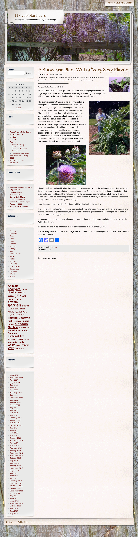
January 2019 (15, 403)
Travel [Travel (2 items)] (20, 339)
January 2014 (15, 451)
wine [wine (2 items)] (18, 345)
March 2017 (14, 415)
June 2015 (14, 430)
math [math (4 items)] (10, 321)
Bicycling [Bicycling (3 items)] (12, 292)
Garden (54, 247)
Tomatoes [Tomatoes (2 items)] (12, 339)
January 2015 (15, 438)
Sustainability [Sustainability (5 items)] (16, 336)
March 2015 (14, 435)
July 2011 (14, 496)
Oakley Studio (24, 522)
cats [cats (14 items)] (18, 295)
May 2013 (14, 461)
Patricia (47, 74)
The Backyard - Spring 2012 (19, 157)
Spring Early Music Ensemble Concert (17, 198)
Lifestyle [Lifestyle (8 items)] (24, 317)
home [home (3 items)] (22, 309)
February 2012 (16, 481)
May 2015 (14, 433)
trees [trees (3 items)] (26, 339)
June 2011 (14, 498)
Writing (13, 276)
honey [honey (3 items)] (11, 312)
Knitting (13, 246)
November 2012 (16, 468)
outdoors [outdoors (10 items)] (21, 324)
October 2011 (15, 488)
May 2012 (14, 478)
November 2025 (16, 378)
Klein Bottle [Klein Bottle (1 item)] (21, 315)
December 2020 (16, 398)
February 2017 (16, 418)
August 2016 (15, 423)
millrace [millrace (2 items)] (18, 321)
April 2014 (14, 443)
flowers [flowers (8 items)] (13, 301)
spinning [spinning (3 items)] (16, 330)
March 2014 (14, 445)
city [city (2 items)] (24, 296)
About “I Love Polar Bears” (120, 3)
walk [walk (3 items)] (21, 342)
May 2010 (14, 513)
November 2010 (16, 503)
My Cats (13, 137)
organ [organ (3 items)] (11, 324)
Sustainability (15, 266)
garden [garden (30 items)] (14, 305)
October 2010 (15, 506)
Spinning (13, 264)
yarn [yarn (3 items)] (18, 348)
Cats (12, 239)
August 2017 (15, 405)
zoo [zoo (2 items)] (22, 348)
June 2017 (14, 410)
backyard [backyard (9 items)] (14, 289)
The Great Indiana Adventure (17, 162)
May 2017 (14, 413)
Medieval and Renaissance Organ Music (21, 188)
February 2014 (16, 448)
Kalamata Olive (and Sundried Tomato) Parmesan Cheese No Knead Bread (20, 148)
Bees (12, 236)
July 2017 (14, 408)
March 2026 (14, 375)
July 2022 (14, 385)
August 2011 (15, 493)
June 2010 (14, 511)
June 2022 (14, 388)
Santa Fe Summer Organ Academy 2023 (20, 203)
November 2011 (16, 486)
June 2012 (14, 476)
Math (12, 251)
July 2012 (14, 473)
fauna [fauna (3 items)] (10, 299)
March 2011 (14, 501)
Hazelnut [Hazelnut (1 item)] (11, 309)
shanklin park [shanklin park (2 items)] (25, 327)
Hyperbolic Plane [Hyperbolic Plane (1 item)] (21, 312)
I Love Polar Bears (30, 16)
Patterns (13, 140)
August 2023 (15, 382)
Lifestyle (13, 249)
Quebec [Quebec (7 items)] (13, 327)
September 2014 (16, 440)
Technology (14, 269)
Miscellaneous (15, 254)
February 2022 (16, 393)
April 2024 (14, 380)
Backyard (13, 234)
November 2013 (16, 455)
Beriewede (10, 522)
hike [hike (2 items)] (17, 309)
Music (12, 256)
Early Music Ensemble (19, 206)
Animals (13, 231)
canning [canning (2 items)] (21, 292)
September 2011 (16, 491)
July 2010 (14, 508)
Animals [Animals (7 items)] (13, 286)
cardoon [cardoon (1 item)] (11, 296)
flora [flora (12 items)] (18, 298)
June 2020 (14, 400)
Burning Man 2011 (17, 134)
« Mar (18, 107)
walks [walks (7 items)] (11, 345)
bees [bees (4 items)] (24, 289)
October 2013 (15, 458)
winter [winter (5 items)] (25, 345)
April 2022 (14, 390)
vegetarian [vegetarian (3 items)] (13, 342)
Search (11, 70)
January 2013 (15, 466)
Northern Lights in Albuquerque (17, 193)
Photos (13, 261)
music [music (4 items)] (26, 321)
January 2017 (15, 420)
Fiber (12, 241)
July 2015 (14, 428)
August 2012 (15, 471)
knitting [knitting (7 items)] (13, 318)
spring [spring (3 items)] (25, 330)
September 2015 (16, 425)
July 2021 (14, 395)
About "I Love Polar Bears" (20, 132)
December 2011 (16, 483)
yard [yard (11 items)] (11, 348)
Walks (12, 274)
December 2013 (16, 453)
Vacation (13, 271)
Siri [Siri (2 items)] (9, 330)
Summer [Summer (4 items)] (12, 333)
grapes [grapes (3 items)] (25, 306)
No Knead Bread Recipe (20, 153)
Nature (12, 259)
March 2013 (14, 463)
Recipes (13, 142)
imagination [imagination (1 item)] (12, 315)
